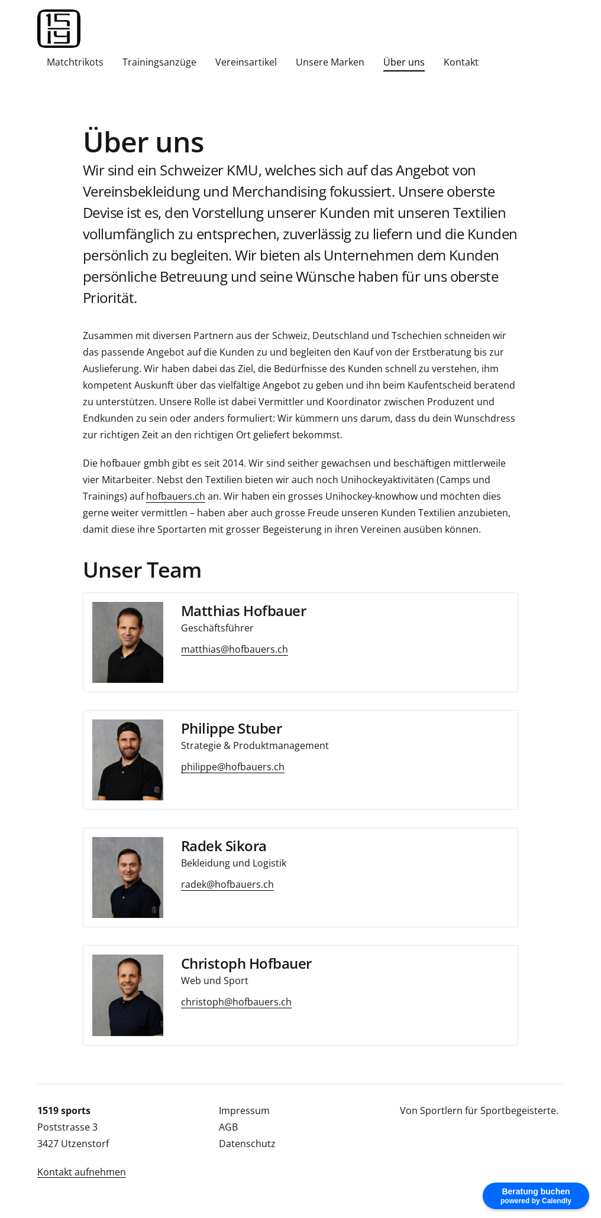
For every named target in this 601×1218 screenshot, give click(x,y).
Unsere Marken (330, 62)
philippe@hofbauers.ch (233, 766)
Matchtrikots (75, 62)
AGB (228, 1127)
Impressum (244, 1110)
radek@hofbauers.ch (227, 884)
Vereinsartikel (246, 62)
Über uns (404, 62)
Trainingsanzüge (159, 62)
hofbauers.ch (175, 496)
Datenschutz (247, 1143)
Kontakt (461, 62)
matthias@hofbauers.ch (234, 649)
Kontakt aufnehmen (81, 1171)
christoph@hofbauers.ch (236, 1001)
